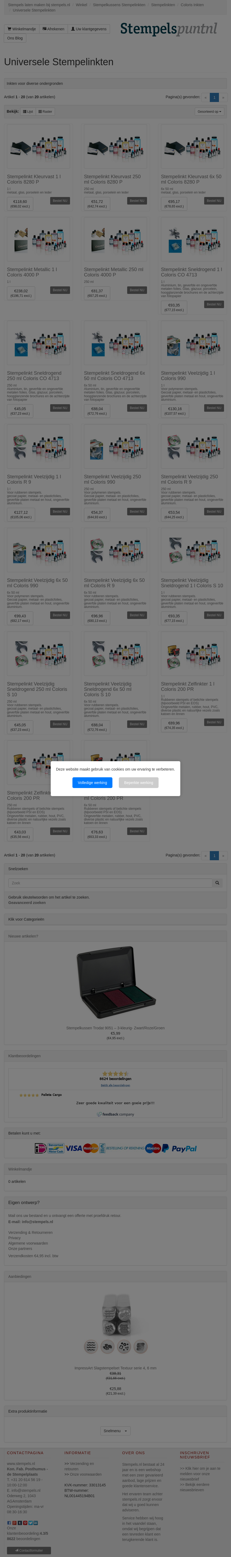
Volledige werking (92, 783)
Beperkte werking (138, 783)
